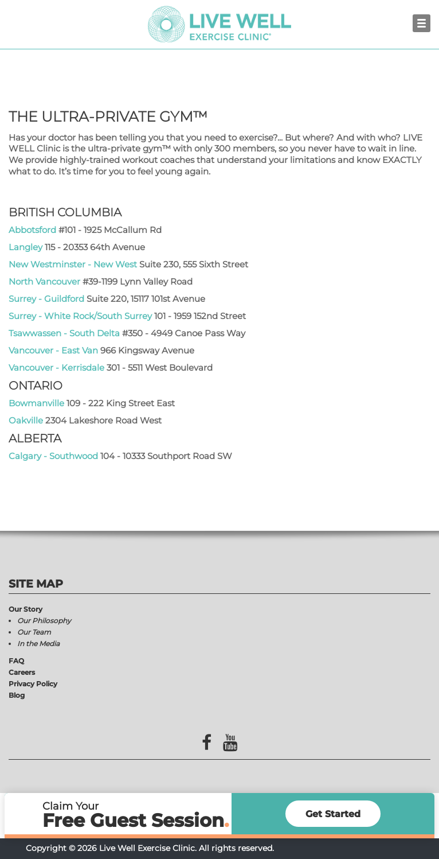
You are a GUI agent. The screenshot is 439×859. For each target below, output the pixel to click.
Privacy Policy (33, 683)
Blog (17, 695)
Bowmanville (36, 403)
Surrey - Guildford (46, 298)
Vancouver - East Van (53, 350)
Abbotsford (32, 229)
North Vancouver (44, 281)
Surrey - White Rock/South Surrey (81, 315)
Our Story (25, 609)
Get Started (332, 814)
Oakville (26, 420)
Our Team (34, 632)
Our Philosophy (44, 620)
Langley (25, 247)
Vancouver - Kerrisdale (56, 367)
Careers (22, 672)
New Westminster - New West (73, 264)
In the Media (38, 643)
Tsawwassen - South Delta (64, 333)
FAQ (16, 660)
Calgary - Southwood (53, 455)
